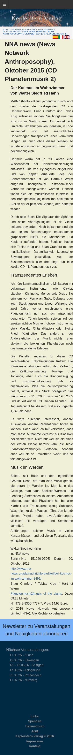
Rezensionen (45, 29)
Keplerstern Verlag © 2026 (34, 736)
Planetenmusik (12, 31)
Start (6, 29)
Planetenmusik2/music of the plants (36, 593)
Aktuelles (18, 29)
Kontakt (34, 746)
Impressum (34, 741)
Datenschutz (34, 726)
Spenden (34, 721)
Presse (31, 29)
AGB (34, 731)
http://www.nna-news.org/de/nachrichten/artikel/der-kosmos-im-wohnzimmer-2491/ (41, 573)
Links (35, 716)
